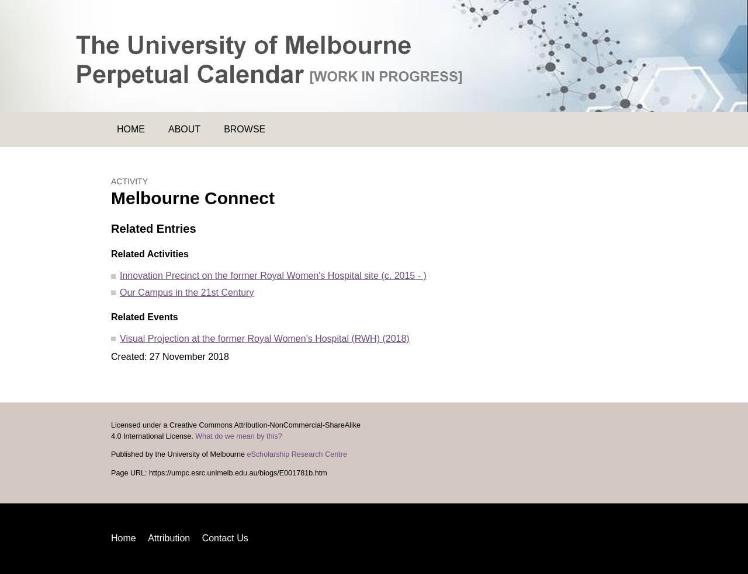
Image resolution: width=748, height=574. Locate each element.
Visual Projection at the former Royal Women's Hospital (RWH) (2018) (265, 339)
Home (131, 129)
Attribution (169, 538)
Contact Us (225, 538)
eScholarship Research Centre (297, 454)
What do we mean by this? (238, 436)
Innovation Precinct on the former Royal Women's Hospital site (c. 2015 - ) (273, 276)
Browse (244, 129)
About (184, 129)
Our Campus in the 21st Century (187, 293)
